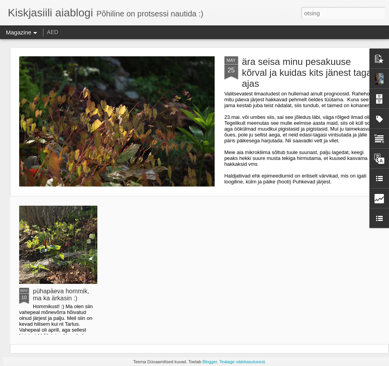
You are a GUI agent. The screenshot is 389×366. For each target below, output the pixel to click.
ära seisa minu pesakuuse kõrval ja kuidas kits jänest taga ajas (307, 72)
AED (52, 32)
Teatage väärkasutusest (242, 361)
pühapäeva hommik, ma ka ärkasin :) (61, 294)
